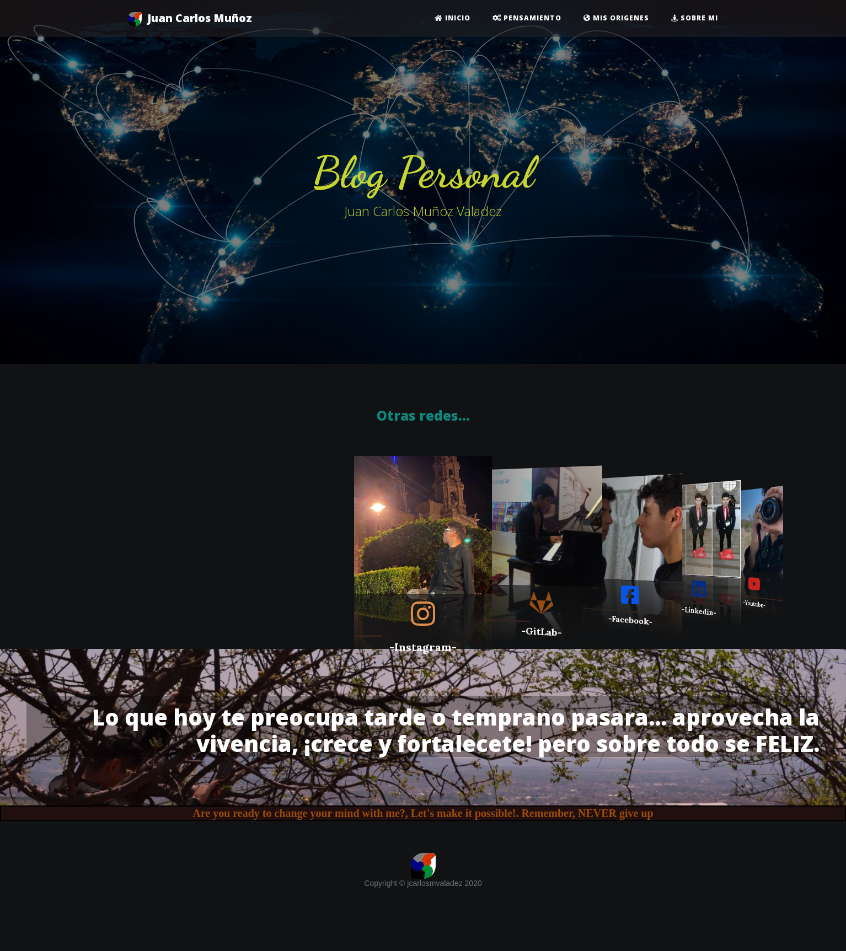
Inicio (452, 18)
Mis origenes (616, 18)
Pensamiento (526, 18)
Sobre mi (694, 18)
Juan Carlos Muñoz (190, 18)
